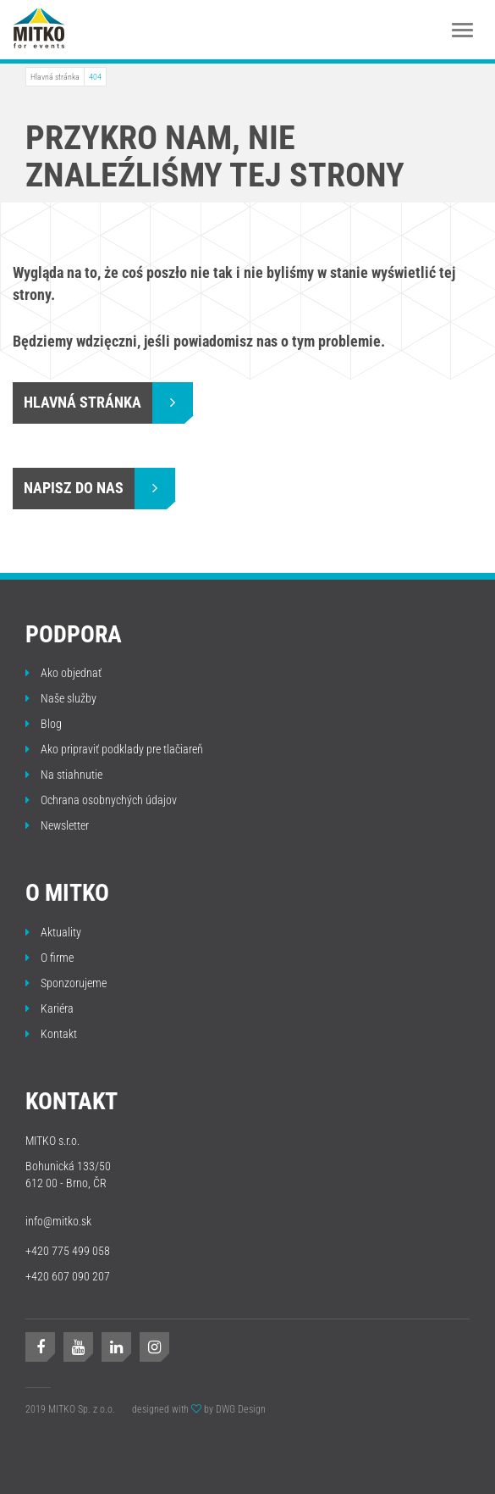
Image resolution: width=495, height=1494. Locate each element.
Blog (43, 723)
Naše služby (60, 698)
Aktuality (53, 932)
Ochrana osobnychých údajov (101, 800)
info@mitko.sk (58, 1221)
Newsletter (57, 825)
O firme (49, 957)
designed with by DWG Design (199, 1409)
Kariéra (49, 1008)
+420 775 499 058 (67, 1251)
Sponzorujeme (66, 983)
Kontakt (51, 1034)
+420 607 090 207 (67, 1276)
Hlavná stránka (55, 76)
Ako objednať (63, 673)
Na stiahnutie (63, 774)
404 (95, 76)
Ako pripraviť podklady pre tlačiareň (114, 749)
